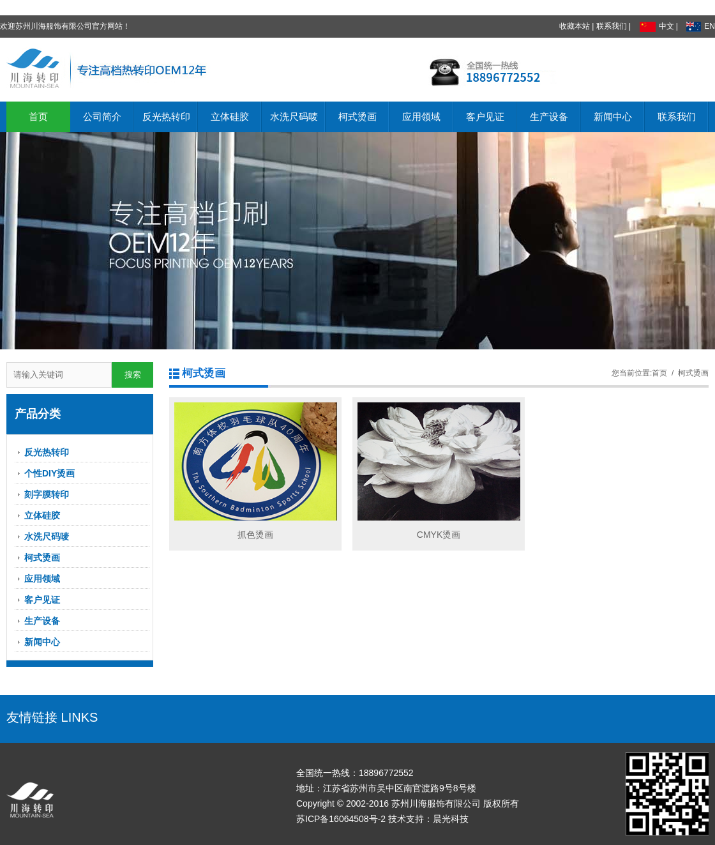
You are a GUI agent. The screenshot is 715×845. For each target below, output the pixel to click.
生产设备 (549, 116)
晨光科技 (451, 819)
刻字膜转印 (46, 494)
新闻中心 (613, 116)
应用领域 (421, 116)
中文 (657, 26)
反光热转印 (166, 116)
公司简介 (102, 116)
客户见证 (485, 116)
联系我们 (611, 26)
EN (700, 26)
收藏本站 (574, 26)
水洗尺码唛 (294, 116)
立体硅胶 (230, 116)
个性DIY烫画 (49, 473)
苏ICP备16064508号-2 (341, 819)
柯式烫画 (357, 116)
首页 (38, 116)
